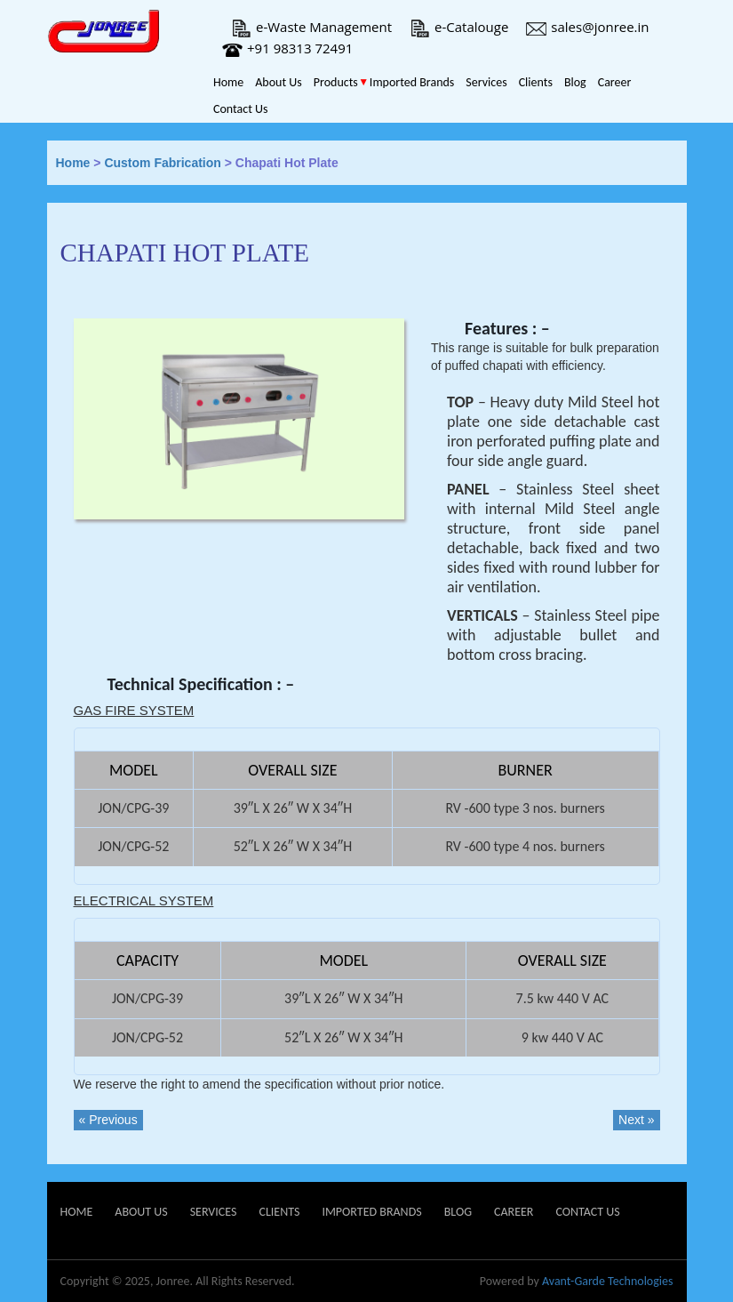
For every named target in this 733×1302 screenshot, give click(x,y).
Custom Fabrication (162, 163)
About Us (278, 82)
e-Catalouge (459, 27)
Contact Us (240, 109)
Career (615, 82)
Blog (575, 82)
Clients (536, 82)
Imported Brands (412, 82)
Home (228, 82)
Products (336, 82)
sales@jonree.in (587, 27)
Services (486, 82)
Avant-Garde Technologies (607, 1281)
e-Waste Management (311, 27)
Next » (636, 1120)
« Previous (108, 1120)
